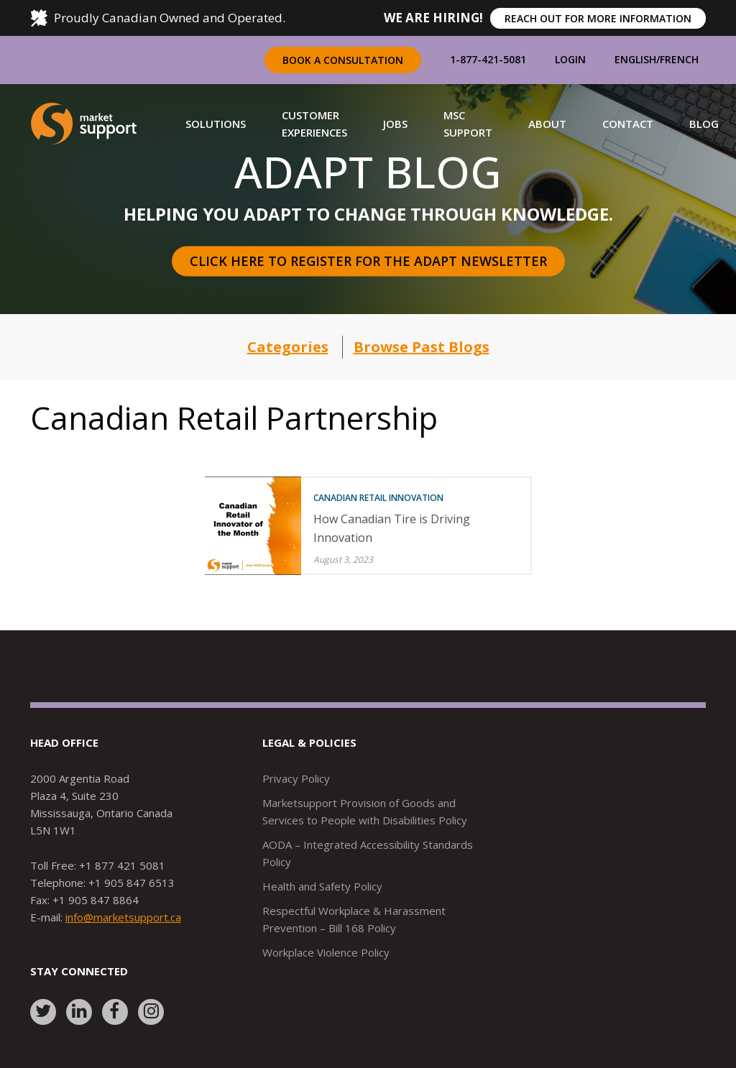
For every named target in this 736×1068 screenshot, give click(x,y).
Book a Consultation (342, 60)
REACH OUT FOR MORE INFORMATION (598, 18)
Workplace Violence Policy (326, 952)
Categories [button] (287, 346)
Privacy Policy (296, 778)
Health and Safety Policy (322, 886)
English (635, 59)
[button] (215, 123)
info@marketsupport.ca (123, 917)
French (679, 59)
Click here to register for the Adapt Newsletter (368, 261)
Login (570, 59)
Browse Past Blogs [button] (421, 346)
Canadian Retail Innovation (378, 498)
